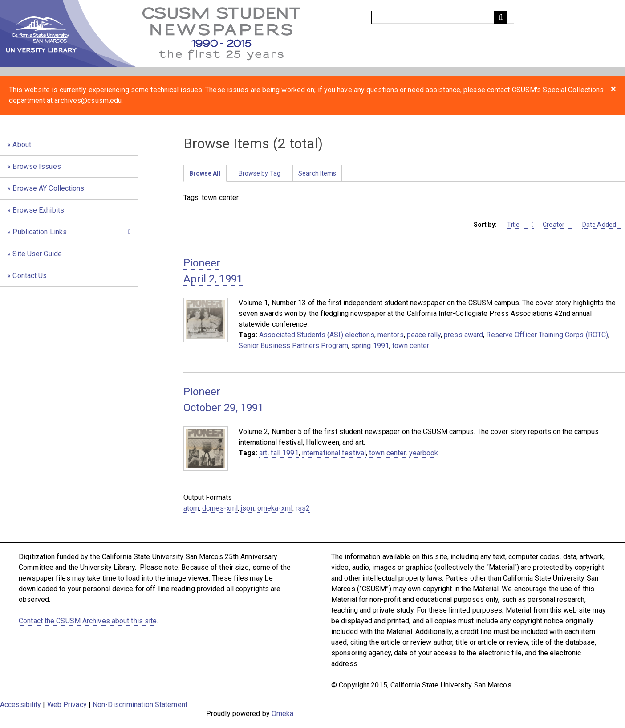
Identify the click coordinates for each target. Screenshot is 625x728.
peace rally (424, 335)
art (263, 453)
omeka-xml (274, 508)
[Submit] (500, 17)
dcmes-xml (220, 508)
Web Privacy (67, 704)
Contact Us (29, 275)
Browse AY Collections (48, 188)
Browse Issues (36, 166)
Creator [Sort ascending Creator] (558, 225)
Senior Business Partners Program (293, 345)
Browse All (205, 173)
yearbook (423, 453)
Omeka (283, 713)
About (21, 144)
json (247, 508)
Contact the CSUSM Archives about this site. (88, 621)
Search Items (317, 173)
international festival (334, 453)
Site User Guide (37, 253)
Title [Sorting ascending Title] (518, 225)
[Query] (442, 17)
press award (463, 335)
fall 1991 (285, 453)
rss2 (303, 508)
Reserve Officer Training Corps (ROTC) (547, 335)
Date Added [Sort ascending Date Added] (603, 225)
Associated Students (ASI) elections (316, 335)
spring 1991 (370, 345)
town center (410, 345)
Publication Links (39, 232)
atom (191, 508)
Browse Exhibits (38, 210)
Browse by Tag (259, 173)
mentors (390, 335)
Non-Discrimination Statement (140, 704)
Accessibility (20, 704)
